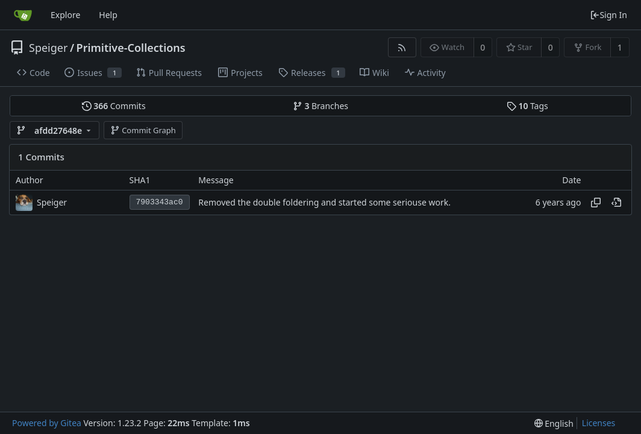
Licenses (599, 423)
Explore (65, 14)
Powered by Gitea (46, 423)
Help (108, 14)
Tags (527, 106)
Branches (320, 106)
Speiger (48, 48)
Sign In (608, 14)
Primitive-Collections (131, 48)
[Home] (23, 15)
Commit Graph (143, 130)
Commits (114, 106)
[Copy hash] (596, 202)
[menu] (554, 423)
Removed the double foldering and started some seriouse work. (324, 202)
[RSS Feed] (402, 47)
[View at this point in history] (616, 202)
